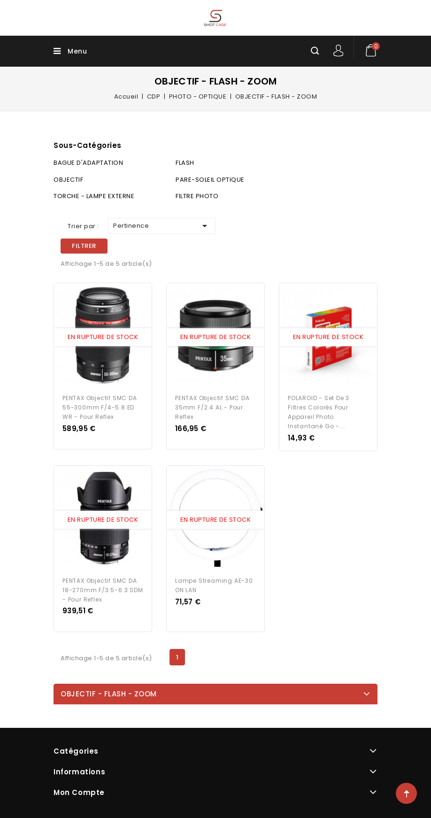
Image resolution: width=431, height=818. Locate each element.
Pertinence (161, 226)
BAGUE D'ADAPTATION (88, 162)
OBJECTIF (68, 179)
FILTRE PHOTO (197, 196)
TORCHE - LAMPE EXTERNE (94, 196)
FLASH (185, 162)
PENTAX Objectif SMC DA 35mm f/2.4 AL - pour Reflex (212, 407)
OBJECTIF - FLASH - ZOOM (109, 694)
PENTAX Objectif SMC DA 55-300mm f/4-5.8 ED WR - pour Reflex (99, 407)
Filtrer (84, 245)
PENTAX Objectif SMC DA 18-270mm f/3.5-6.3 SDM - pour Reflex (102, 590)
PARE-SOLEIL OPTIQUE (210, 179)
